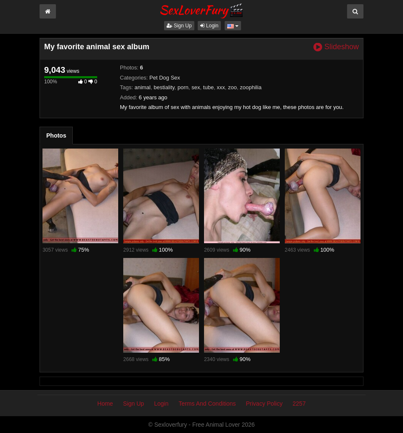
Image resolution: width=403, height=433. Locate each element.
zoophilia (250, 87)
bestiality (164, 87)
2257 (299, 403)
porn (183, 87)
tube (208, 87)
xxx (221, 87)
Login (209, 26)
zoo (232, 87)
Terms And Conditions (207, 403)
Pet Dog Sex (164, 77)
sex (195, 87)
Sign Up (179, 26)
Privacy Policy (264, 403)
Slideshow (336, 47)
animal (143, 87)
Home (105, 403)
